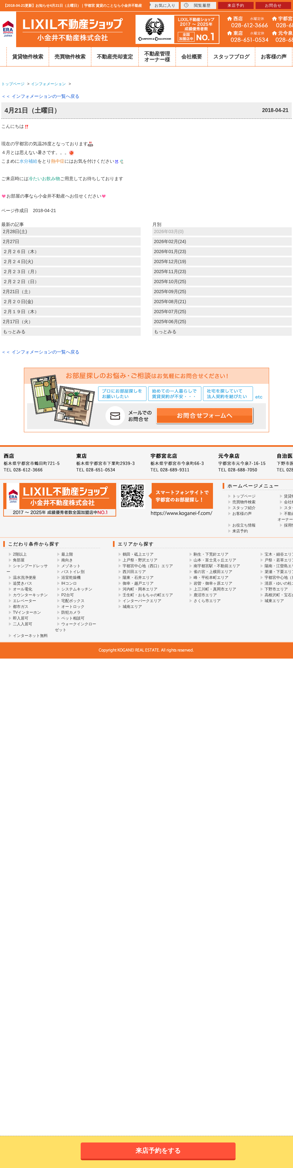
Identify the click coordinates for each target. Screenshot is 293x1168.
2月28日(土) (15, 231)
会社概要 (191, 56)
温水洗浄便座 (24, 577)
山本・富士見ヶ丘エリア (215, 560)
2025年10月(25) (170, 281)
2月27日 (11, 241)
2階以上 (20, 554)
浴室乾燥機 (71, 577)
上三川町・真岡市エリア (215, 589)
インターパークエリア (142, 601)
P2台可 (67, 595)
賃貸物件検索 (27, 56)
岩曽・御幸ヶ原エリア (213, 583)
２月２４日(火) (18, 261)
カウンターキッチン (30, 595)
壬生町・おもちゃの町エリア (148, 595)
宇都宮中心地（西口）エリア (148, 566)
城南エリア (132, 606)
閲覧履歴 (197, 5)
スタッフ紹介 (244, 508)
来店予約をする (158, 1150)
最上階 (67, 554)
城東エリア (274, 601)
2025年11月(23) (170, 271)
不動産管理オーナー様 (157, 56)
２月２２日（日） (21, 281)
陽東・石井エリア (138, 577)
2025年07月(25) (170, 311)
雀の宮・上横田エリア (213, 571)
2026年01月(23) (170, 251)
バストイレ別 (73, 571)
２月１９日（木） (21, 311)
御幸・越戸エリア (138, 583)
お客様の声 (274, 56)
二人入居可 (22, 624)
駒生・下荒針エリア (211, 554)
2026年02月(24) (170, 241)
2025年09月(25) (170, 291)
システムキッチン (76, 589)
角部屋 (19, 560)
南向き (67, 560)
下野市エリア (276, 589)
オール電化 (22, 589)
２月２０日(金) (18, 301)
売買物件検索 (70, 56)
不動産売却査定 (115, 56)
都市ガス (20, 606)
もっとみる (14, 331)
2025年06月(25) (170, 321)
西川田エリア (134, 571)
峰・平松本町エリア (211, 577)
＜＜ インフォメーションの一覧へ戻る (40, 96)
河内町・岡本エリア (140, 589)
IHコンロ (69, 583)
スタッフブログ (231, 56)
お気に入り (161, 5)
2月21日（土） (18, 291)
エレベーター (24, 601)
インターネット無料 (30, 635)
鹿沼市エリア (205, 595)
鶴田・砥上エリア (138, 554)
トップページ (244, 496)
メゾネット (71, 566)
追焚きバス (22, 583)
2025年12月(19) (170, 261)
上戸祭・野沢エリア (140, 560)
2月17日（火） (18, 321)
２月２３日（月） (21, 271)
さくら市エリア (207, 601)
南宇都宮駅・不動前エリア (217, 566)
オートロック (73, 606)
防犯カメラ (71, 612)
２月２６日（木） (21, 251)
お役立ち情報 (244, 525)
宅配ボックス (73, 601)
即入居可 (20, 618)
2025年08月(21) (170, 301)
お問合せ (273, 5)
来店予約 (240, 531)
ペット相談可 (73, 618)
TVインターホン (27, 612)
